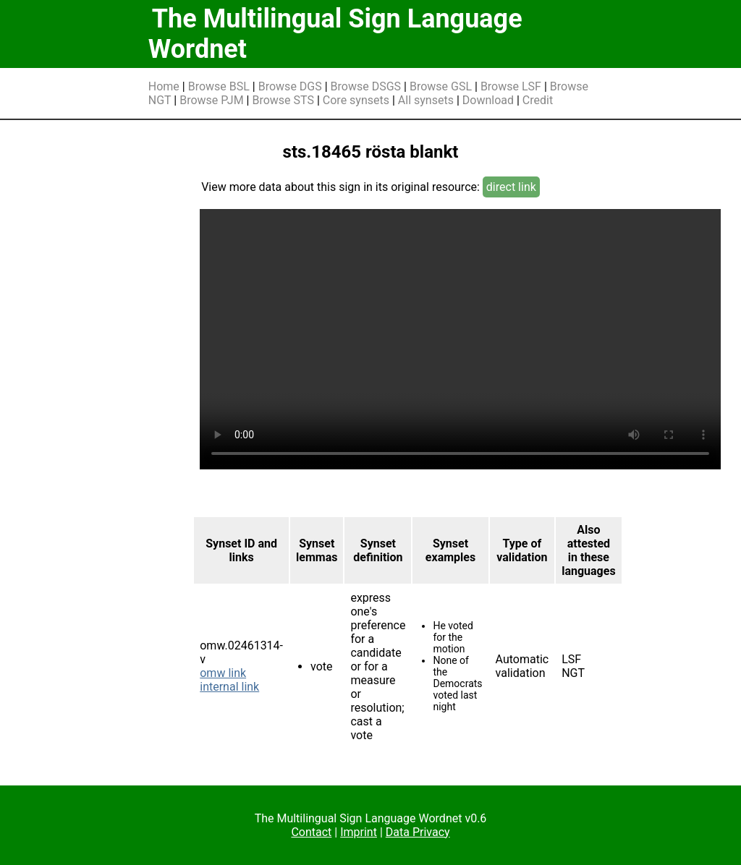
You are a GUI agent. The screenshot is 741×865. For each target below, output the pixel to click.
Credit (537, 100)
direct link (511, 187)
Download (488, 100)
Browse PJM (211, 100)
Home (163, 86)
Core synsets (356, 100)
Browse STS (283, 100)
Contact (311, 832)
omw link (223, 673)
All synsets (426, 100)
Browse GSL (441, 86)
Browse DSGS (366, 86)
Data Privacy (418, 832)
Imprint (358, 832)
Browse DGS (290, 86)
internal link (229, 687)
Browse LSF (510, 86)
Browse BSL (219, 86)
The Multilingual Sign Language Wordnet (335, 34)
